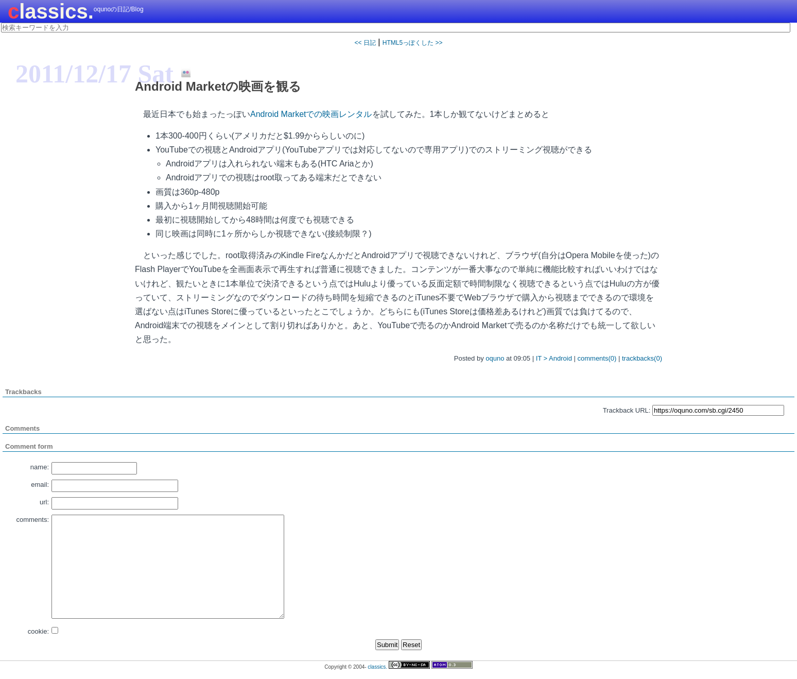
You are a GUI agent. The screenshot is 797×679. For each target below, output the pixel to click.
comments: (32, 519)
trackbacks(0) (642, 358)
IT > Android (554, 358)
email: (40, 484)
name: (39, 467)
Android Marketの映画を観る (218, 86)
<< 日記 (364, 42)
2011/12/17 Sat (94, 73)
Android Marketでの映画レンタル (311, 114)
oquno (495, 358)
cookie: (38, 631)
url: (44, 502)
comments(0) (597, 358)
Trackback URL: (627, 410)
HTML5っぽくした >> (413, 42)
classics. (51, 11)
